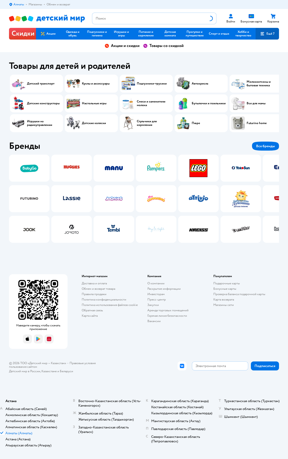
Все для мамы (256, 103)
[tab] (29, 199)
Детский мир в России (24, 371)
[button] (267, 34)
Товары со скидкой (163, 45)
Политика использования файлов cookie (110, 305)
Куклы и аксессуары (96, 83)
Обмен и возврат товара (98, 289)
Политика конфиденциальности (104, 299)
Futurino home (257, 123)
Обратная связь (92, 310)
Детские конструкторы (43, 103)
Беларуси (66, 371)
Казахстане (49, 371)
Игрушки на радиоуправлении (39, 123)
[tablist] (144, 199)
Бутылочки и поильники (209, 103)
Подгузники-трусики (152, 83)
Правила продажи (94, 294)
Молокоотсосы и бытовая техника (259, 83)
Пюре (196, 123)
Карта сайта (90, 316)
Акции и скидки (122, 45)
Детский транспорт (40, 83)
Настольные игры (94, 103)
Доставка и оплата (94, 283)
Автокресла (200, 83)
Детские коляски (94, 123)
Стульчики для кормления (147, 123)
